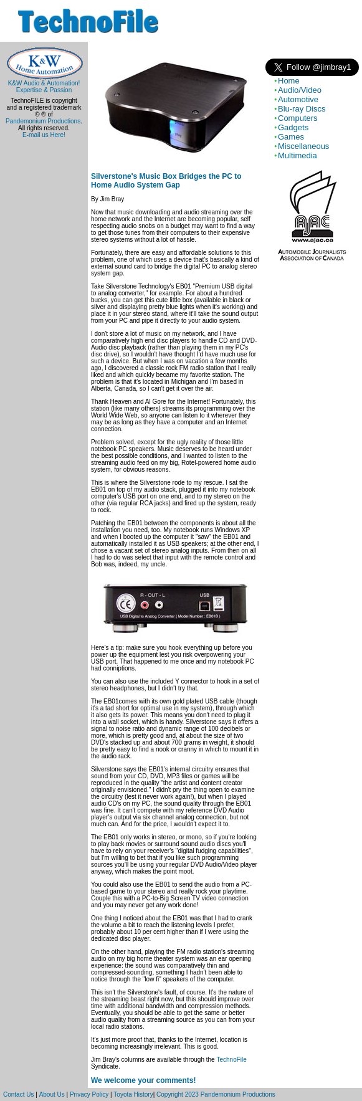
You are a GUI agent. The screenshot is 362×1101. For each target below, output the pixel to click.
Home (289, 80)
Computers (298, 118)
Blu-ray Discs (302, 108)
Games (291, 136)
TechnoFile (231, 1059)
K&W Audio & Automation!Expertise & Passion (44, 83)
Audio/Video (300, 90)
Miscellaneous (303, 146)
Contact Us (18, 1094)
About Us (52, 1094)
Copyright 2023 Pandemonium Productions (215, 1094)
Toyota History (133, 1094)
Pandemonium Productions (43, 121)
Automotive (298, 99)
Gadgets (293, 127)
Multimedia (297, 155)
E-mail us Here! (43, 134)
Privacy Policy (89, 1094)
